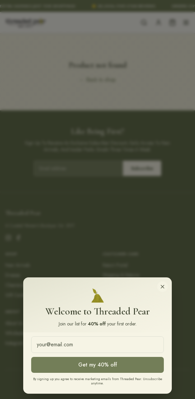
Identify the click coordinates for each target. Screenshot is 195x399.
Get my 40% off (97, 365)
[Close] (162, 286)
